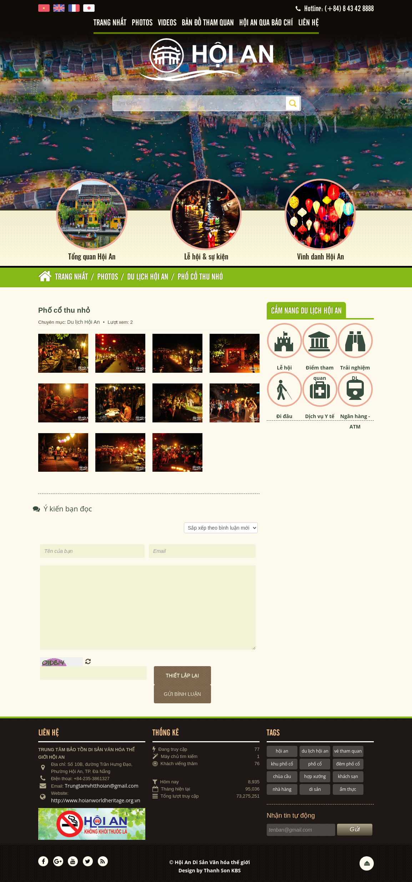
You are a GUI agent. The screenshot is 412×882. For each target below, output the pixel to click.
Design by (210, 870)
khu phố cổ (282, 764)
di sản (315, 789)
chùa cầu (282, 776)
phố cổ (315, 764)
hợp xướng (315, 776)
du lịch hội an (315, 751)
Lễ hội (284, 367)
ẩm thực (348, 789)
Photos (142, 23)
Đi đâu (284, 416)
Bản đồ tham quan (208, 23)
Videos (167, 23)
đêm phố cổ (348, 764)
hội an (282, 751)
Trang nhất (110, 23)
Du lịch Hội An (83, 321)
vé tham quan (348, 751)
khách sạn (348, 776)
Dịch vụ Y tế (319, 416)
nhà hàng (282, 789)
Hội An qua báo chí (266, 23)
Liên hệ (308, 23)
